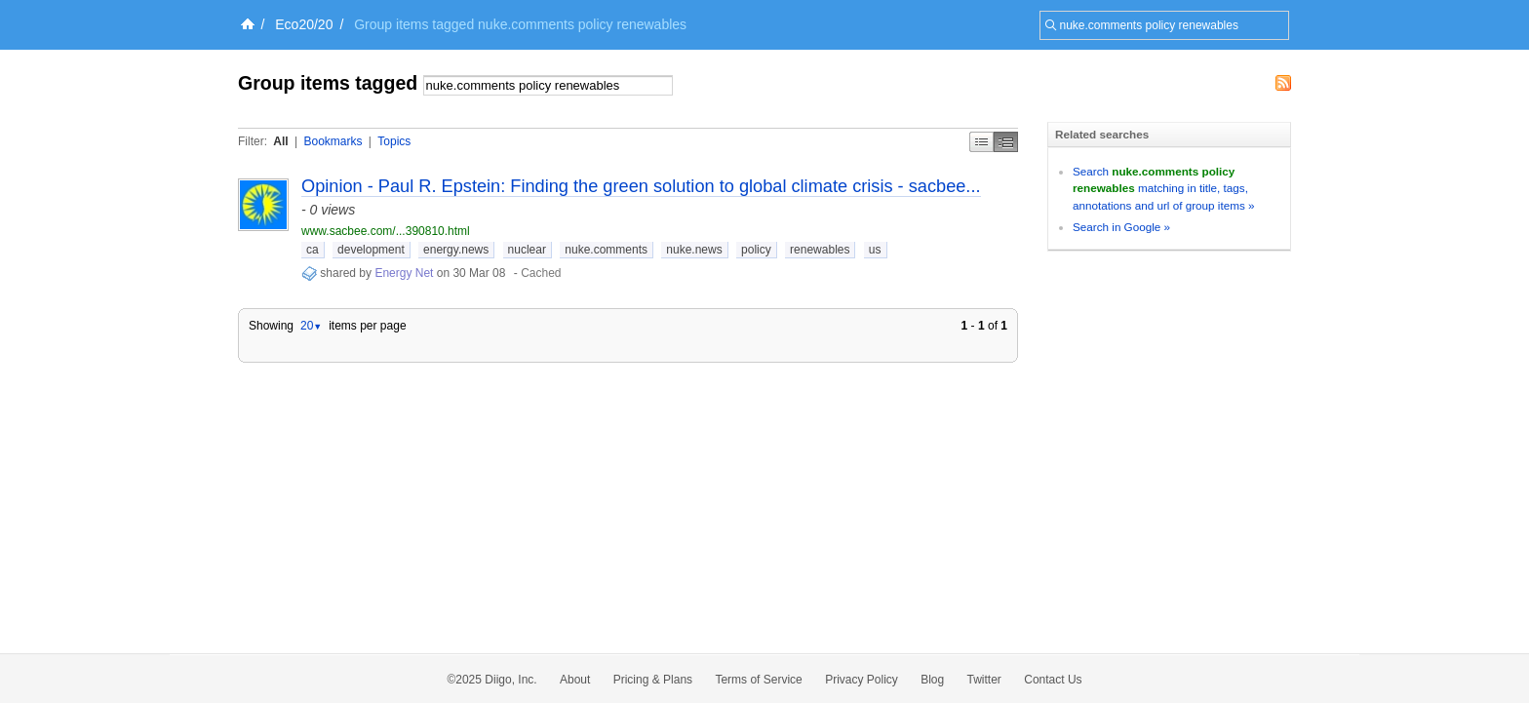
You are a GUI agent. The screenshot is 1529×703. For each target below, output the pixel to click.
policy (756, 249)
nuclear (527, 249)
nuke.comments (606, 249)
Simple (981, 142)
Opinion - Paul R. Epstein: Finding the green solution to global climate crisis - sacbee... (641, 186)
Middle (1006, 142)
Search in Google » (1121, 226)
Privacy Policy (861, 679)
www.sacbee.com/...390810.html (385, 231)
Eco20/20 (304, 24)
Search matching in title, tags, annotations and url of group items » (1163, 188)
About (575, 679)
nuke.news (694, 249)
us (875, 249)
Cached (541, 273)
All (280, 141)
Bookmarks (332, 141)
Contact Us (1052, 679)
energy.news (456, 249)
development (371, 249)
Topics (394, 141)
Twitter (984, 679)
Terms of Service (758, 679)
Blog (932, 679)
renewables (819, 249)
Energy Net (403, 273)
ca (312, 249)
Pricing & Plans (652, 679)
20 (311, 325)
